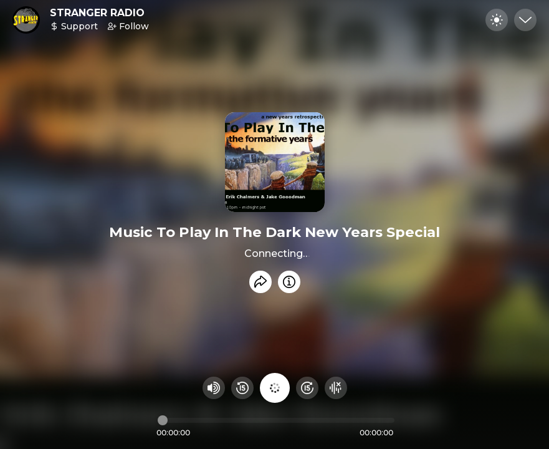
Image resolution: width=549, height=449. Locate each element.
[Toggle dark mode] (496, 20)
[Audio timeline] (276, 420)
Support (74, 26)
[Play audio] (275, 388)
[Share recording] (260, 282)
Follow (128, 26)
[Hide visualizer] (336, 388)
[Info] (289, 282)
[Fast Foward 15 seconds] (307, 388)
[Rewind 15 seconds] (242, 388)
